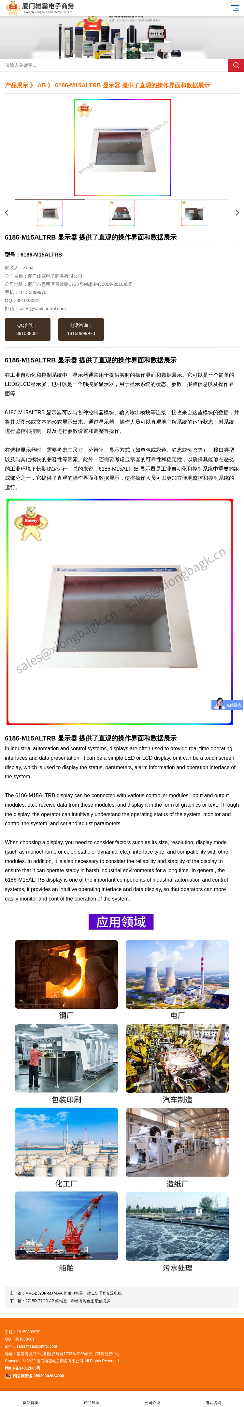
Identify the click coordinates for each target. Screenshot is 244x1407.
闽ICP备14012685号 (22, 1368)
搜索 (236, 65)
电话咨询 (213, 1399)
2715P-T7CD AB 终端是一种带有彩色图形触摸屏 (67, 1301)
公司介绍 (152, 1399)
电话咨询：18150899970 (81, 329)
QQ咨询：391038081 (27, 329)
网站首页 (30, 1399)
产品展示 (91, 1399)
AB (41, 85)
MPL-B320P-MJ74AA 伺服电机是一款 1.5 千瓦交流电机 (73, 1293)
